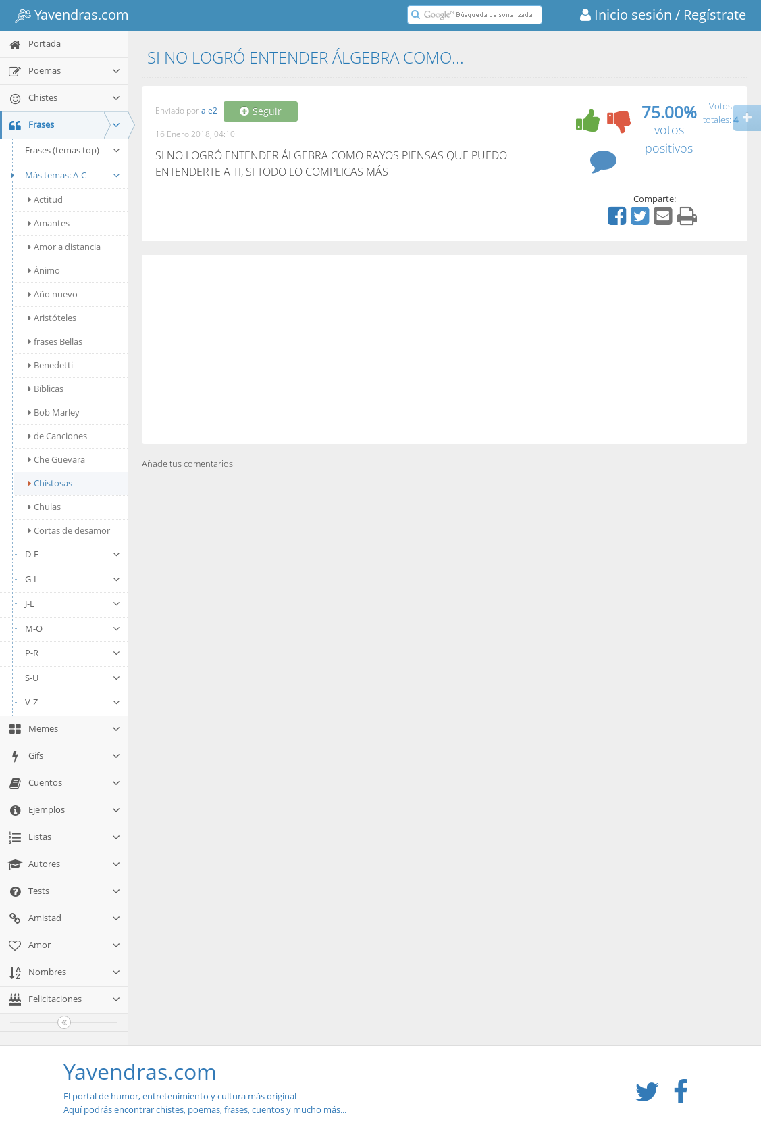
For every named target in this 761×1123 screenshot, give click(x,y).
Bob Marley (54, 412)
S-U (73, 678)
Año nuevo (53, 294)
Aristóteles (52, 317)
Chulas (44, 507)
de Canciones (57, 436)
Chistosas (50, 483)
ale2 (209, 111)
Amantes (49, 223)
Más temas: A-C (64, 175)
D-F (73, 554)
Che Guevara (56, 459)
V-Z (73, 702)
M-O (73, 628)
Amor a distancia (64, 247)
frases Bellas (55, 341)
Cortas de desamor (69, 530)
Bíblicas (45, 388)
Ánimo (44, 270)
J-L (73, 603)
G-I (73, 579)
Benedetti (50, 365)
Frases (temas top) (73, 150)
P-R (73, 653)
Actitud (45, 199)
